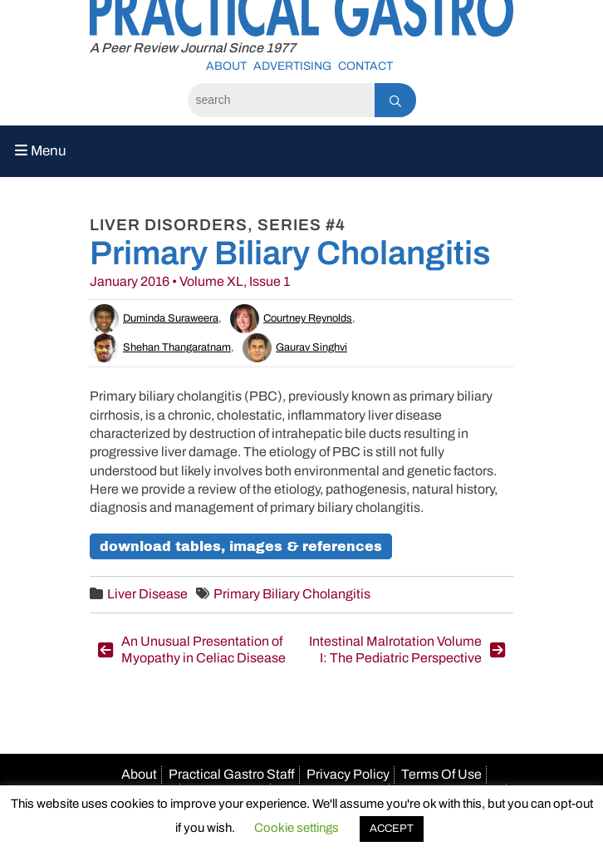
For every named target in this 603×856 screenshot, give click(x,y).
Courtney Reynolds (291, 318)
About (226, 66)
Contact (365, 66)
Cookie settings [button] (296, 827)
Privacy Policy (348, 774)
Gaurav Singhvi (295, 347)
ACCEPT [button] (392, 828)
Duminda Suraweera (154, 318)
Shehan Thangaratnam (160, 347)
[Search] (281, 100)
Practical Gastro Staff (232, 774)
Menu (40, 151)
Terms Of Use (441, 774)
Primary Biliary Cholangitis (291, 594)
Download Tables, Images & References (241, 546)
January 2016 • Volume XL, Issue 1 (190, 281)
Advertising (292, 66)
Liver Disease (147, 594)
